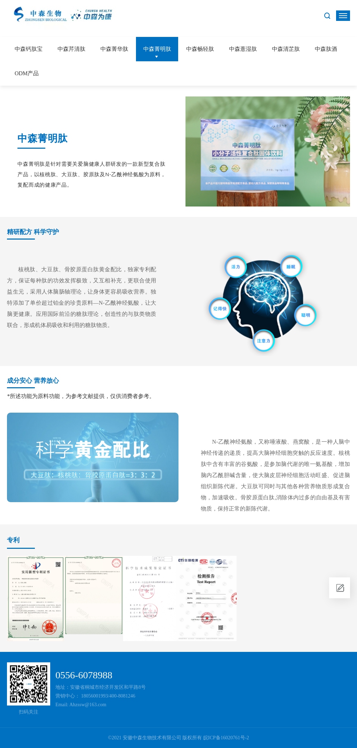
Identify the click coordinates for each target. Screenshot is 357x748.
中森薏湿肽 (243, 49)
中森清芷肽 (286, 49)
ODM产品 (27, 73)
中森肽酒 (326, 49)
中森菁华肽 (114, 49)
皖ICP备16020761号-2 (226, 737)
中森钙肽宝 (29, 49)
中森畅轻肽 (200, 49)
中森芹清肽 (71, 49)
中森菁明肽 (157, 49)
